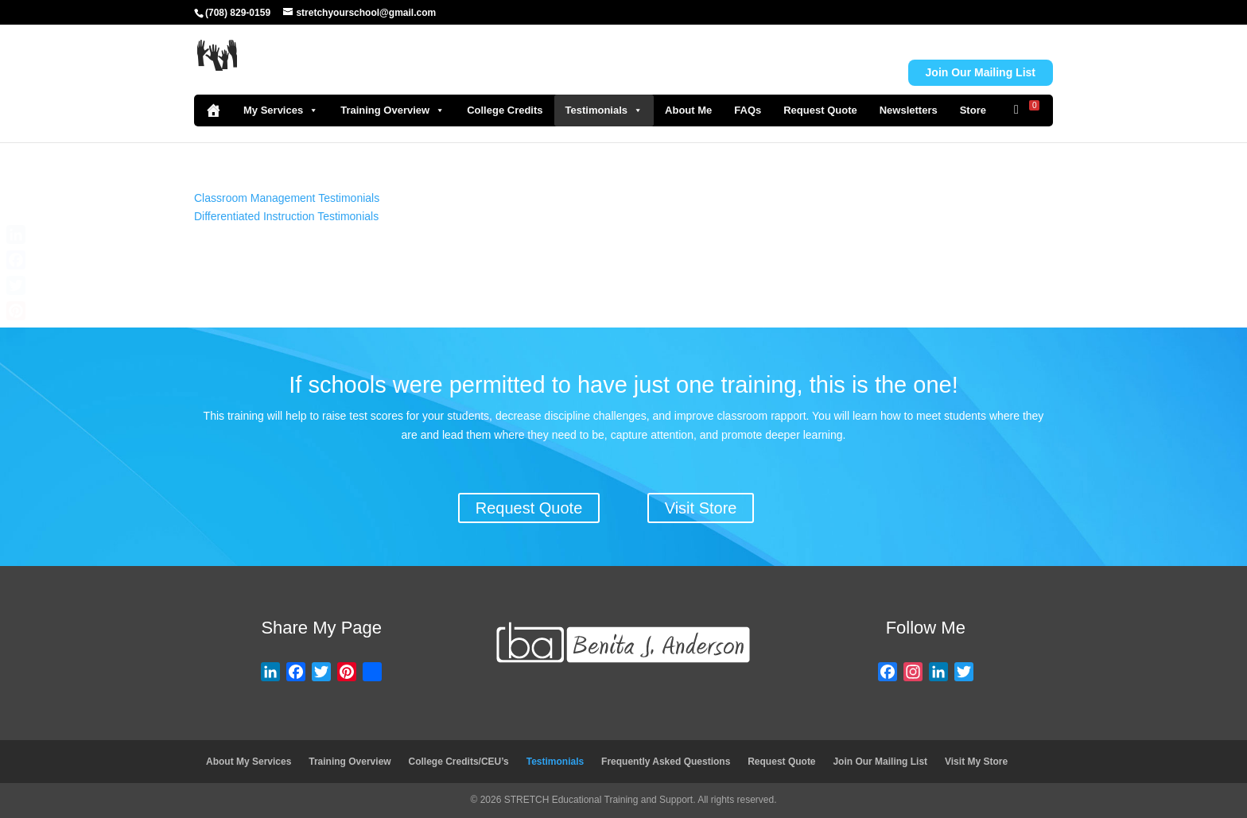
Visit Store (701, 508)
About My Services (248, 761)
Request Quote (820, 110)
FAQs (747, 110)
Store (973, 110)
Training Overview (392, 110)
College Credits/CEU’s (459, 761)
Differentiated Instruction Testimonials (286, 216)
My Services (280, 110)
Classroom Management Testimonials (286, 198)
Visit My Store (976, 761)
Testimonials (604, 110)
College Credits (504, 110)
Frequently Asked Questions (665, 761)
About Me (688, 110)
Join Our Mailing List (880, 761)
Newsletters (909, 110)
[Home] (213, 110)
